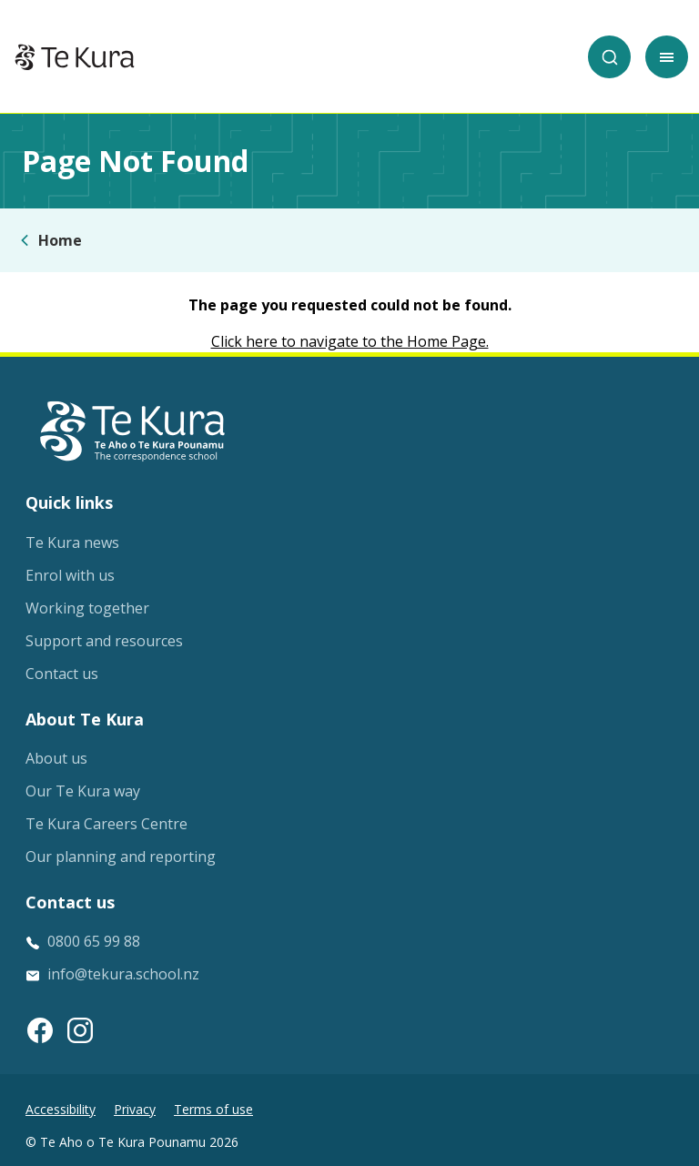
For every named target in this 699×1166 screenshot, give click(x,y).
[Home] (74, 57)
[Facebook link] (40, 1030)
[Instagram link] (80, 1030)
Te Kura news (72, 542)
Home (60, 240)
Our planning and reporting (120, 857)
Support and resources (104, 641)
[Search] (609, 56)
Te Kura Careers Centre (106, 824)
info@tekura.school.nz (123, 974)
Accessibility (60, 1109)
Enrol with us (70, 575)
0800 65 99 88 (93, 941)
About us (56, 758)
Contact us (61, 674)
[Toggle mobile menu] (666, 56)
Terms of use (213, 1109)
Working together (87, 608)
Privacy (135, 1109)
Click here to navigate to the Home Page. (350, 341)
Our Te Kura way (82, 791)
